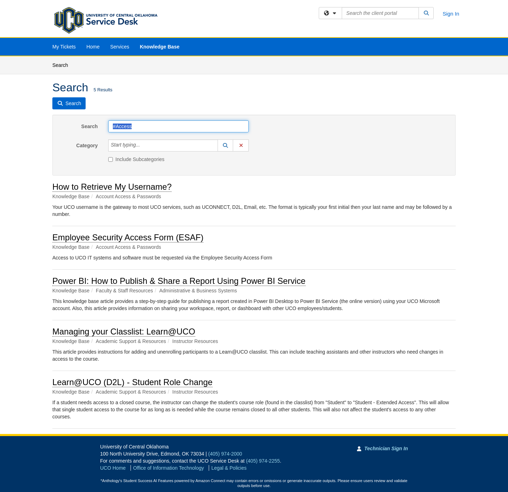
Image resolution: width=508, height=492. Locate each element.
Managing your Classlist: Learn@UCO (123, 331)
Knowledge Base (159, 47)
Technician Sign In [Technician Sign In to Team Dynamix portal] (386, 448)
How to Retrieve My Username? (112, 186)
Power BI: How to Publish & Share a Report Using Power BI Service (179, 281)
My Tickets (64, 47)
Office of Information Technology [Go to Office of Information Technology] (168, 468)
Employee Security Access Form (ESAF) (127, 237)
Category (87, 145)
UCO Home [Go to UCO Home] (113, 468)
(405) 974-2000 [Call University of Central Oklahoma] (225, 454)
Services (119, 47)
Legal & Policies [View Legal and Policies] (229, 468)
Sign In (451, 14)
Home (92, 47)
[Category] (144, 145)
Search (62, 64)
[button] (225, 145)
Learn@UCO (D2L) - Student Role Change (132, 382)
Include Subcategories (136, 159)
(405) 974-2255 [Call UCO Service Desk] (263, 461)
